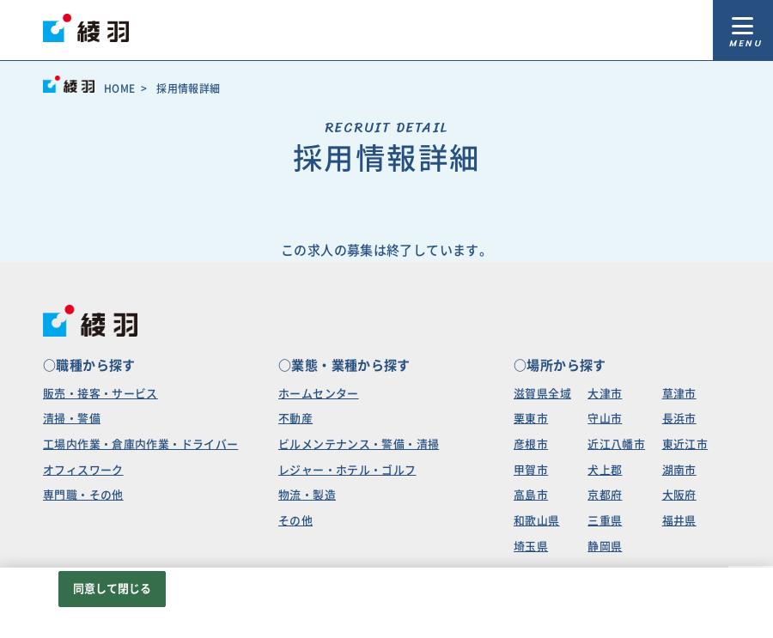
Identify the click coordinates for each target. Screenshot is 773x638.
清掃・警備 (71, 418)
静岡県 (604, 546)
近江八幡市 (616, 444)
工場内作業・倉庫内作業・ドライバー (140, 444)
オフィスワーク (83, 470)
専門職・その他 (83, 495)
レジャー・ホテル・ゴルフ (347, 470)
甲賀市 (531, 470)
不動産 (295, 418)
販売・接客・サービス (100, 393)
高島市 (531, 495)
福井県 (679, 520)
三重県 (604, 520)
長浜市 (679, 418)
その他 (295, 520)
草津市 (679, 393)
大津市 (604, 393)
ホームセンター (318, 393)
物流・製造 (307, 495)
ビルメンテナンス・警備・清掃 (358, 444)
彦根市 (531, 444)
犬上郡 (604, 470)
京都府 (604, 495)
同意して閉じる (112, 588)
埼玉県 (531, 546)
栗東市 (531, 418)
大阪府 (679, 495)
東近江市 (685, 444)
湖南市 (679, 470)
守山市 (604, 418)
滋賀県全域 (542, 393)
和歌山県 (537, 520)
